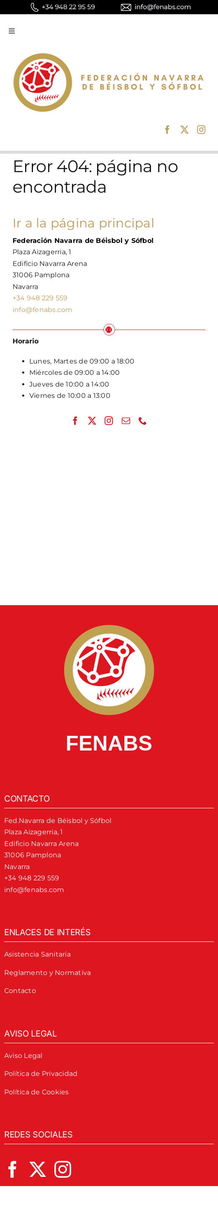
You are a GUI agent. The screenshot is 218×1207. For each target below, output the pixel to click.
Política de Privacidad (40, 1074)
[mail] (126, 421)
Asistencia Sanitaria (37, 954)
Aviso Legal (23, 1056)
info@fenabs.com (43, 310)
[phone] (142, 421)
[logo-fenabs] (109, 51)
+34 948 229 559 (40, 298)
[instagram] (201, 130)
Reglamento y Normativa (47, 973)
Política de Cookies (36, 1092)
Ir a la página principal (83, 223)
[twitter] (184, 130)
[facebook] (167, 130)
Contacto (20, 991)
